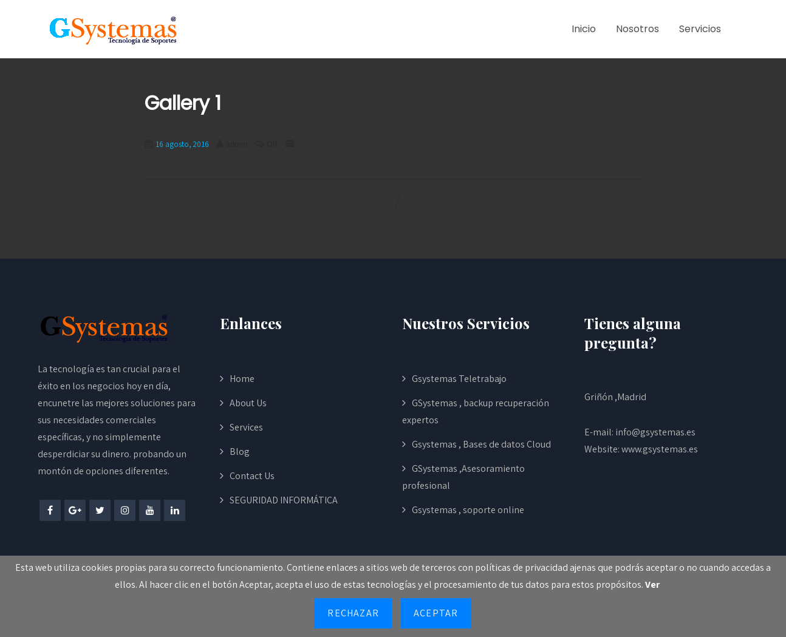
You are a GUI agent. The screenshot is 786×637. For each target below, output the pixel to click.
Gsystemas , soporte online (468, 509)
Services (246, 427)
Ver (652, 584)
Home (242, 378)
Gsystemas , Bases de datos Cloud (481, 444)
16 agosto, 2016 (182, 144)
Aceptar (436, 613)
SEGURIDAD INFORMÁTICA (284, 500)
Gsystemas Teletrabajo (459, 378)
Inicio (584, 29)
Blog (240, 451)
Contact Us (252, 475)
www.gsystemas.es (659, 449)
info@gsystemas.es (655, 432)
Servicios (700, 29)
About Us (248, 403)
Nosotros (637, 29)
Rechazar (353, 613)
